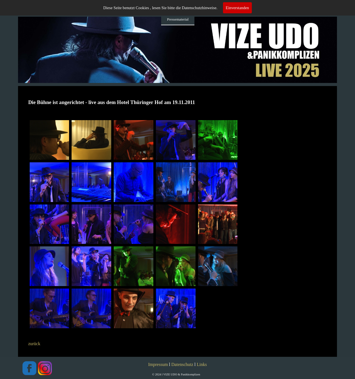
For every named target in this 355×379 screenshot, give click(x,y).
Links (202, 364)
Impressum (158, 364)
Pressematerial (178, 19)
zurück (34, 343)
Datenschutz (182, 364)
